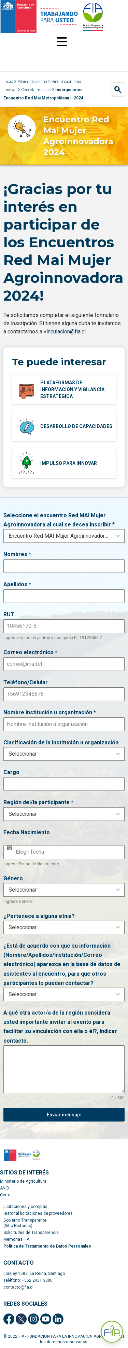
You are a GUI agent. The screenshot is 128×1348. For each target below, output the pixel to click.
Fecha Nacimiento (26, 832)
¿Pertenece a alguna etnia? (39, 916)
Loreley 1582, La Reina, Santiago (34, 1273)
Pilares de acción (32, 81)
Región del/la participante (38, 802)
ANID (4, 1188)
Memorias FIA (16, 1239)
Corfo (5, 1195)
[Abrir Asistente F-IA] (112, 1332)
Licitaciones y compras (25, 1206)
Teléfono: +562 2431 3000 (28, 1280)
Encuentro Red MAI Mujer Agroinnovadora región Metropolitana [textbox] (60, 536)
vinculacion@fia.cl (65, 331)
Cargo (11, 772)
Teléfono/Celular (25, 682)
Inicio (8, 81)
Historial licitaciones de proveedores (38, 1213)
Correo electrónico (30, 652)
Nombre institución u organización (49, 712)
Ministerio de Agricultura (23, 1181)
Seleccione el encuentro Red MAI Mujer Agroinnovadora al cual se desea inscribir (59, 520)
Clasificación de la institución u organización (60, 742)
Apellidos (17, 584)
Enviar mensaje (64, 1114)
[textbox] (57, 753)
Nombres (17, 554)
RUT (8, 614)
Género (13, 878)
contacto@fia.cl (18, 1287)
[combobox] (64, 536)
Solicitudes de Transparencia (31, 1232)
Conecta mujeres (36, 89)
